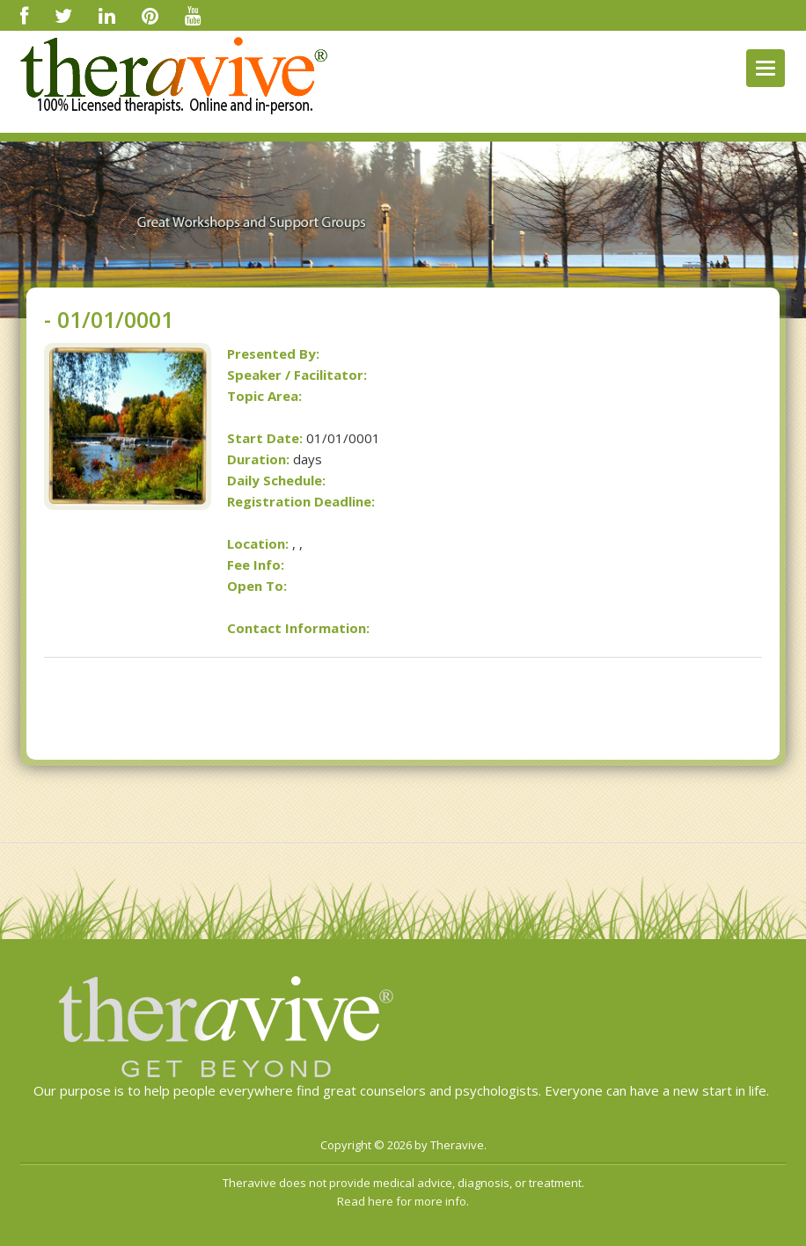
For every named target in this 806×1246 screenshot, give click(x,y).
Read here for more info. (403, 1201)
